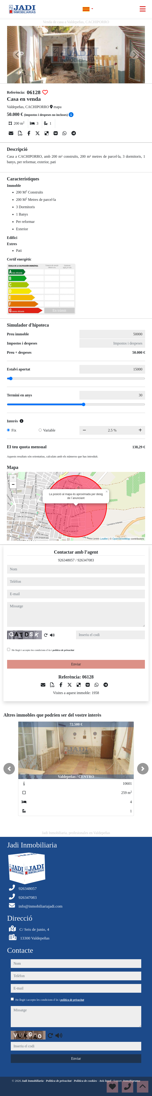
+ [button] (13, 478)
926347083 (85, 560)
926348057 (66, 560)
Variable (49, 430)
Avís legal (105, 1080)
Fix (13, 430)
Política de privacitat (59, 1080)
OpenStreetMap (121, 538)
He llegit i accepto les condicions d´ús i (43, 650)
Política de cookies (86, 1080)
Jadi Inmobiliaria (33, 1080)
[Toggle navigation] (142, 9)
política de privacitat (63, 650)
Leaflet (104, 538)
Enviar (76, 664)
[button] (9, 768)
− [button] (13, 485)
